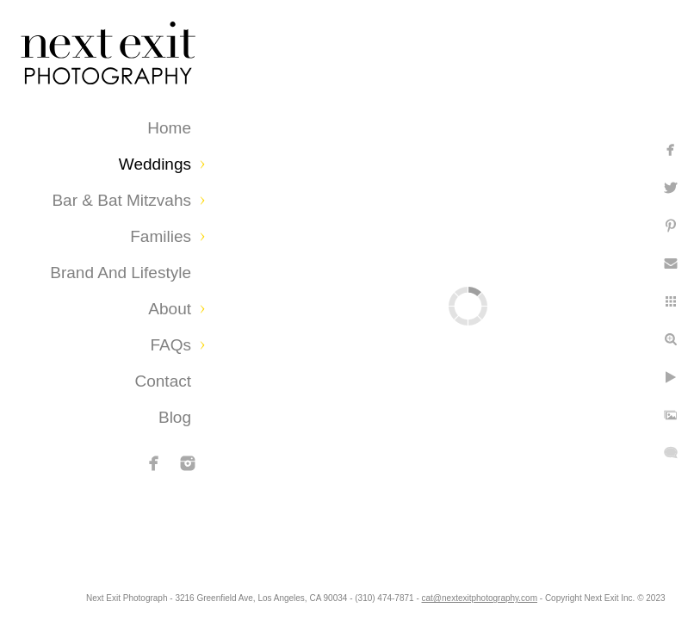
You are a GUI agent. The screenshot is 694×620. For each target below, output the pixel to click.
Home (169, 128)
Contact (163, 381)
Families (160, 236)
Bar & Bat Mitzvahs (121, 200)
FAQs (170, 345)
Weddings (155, 164)
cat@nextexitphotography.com (569, 598)
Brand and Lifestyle (120, 273)
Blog (174, 417)
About (169, 309)
